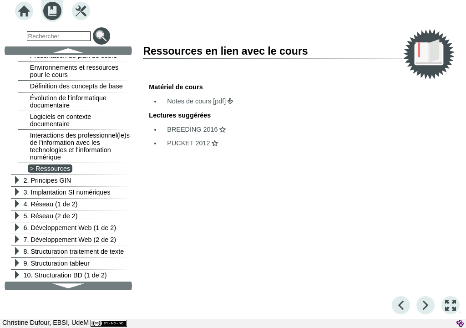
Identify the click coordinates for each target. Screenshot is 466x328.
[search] (59, 36)
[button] (450, 305)
